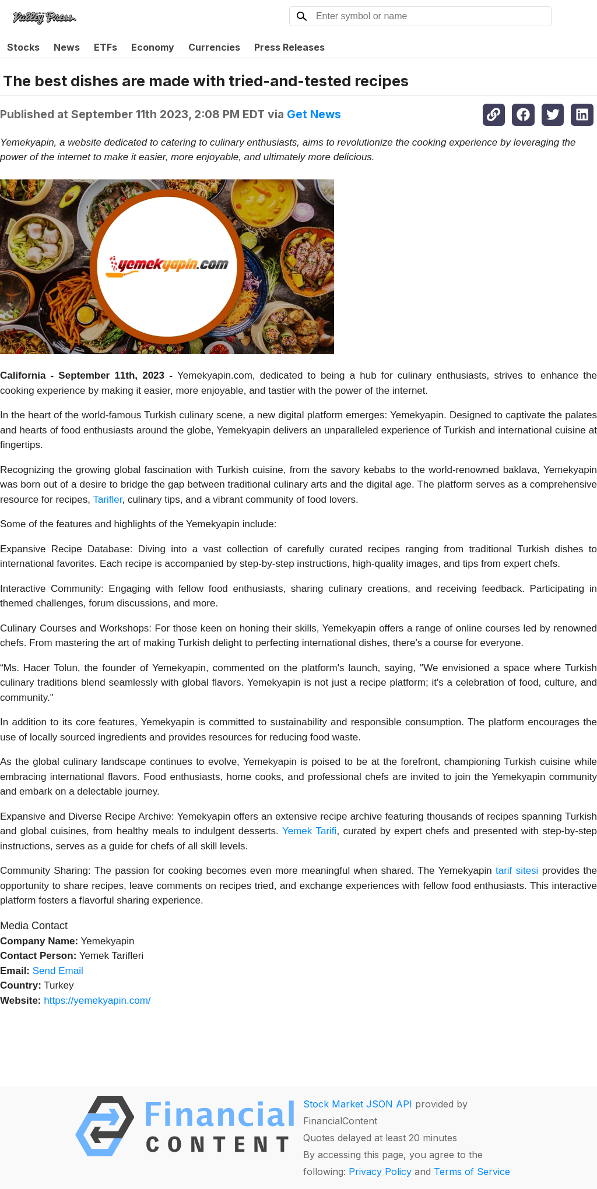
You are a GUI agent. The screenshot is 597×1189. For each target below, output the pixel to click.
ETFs (105, 47)
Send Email (58, 970)
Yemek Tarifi (308, 831)
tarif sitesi (517, 870)
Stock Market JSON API (357, 1104)
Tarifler (107, 499)
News (67, 47)
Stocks (23, 47)
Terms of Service (472, 1171)
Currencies (214, 47)
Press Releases (289, 47)
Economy (152, 47)
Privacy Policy (380, 1171)
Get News (314, 114)
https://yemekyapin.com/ (97, 1000)
